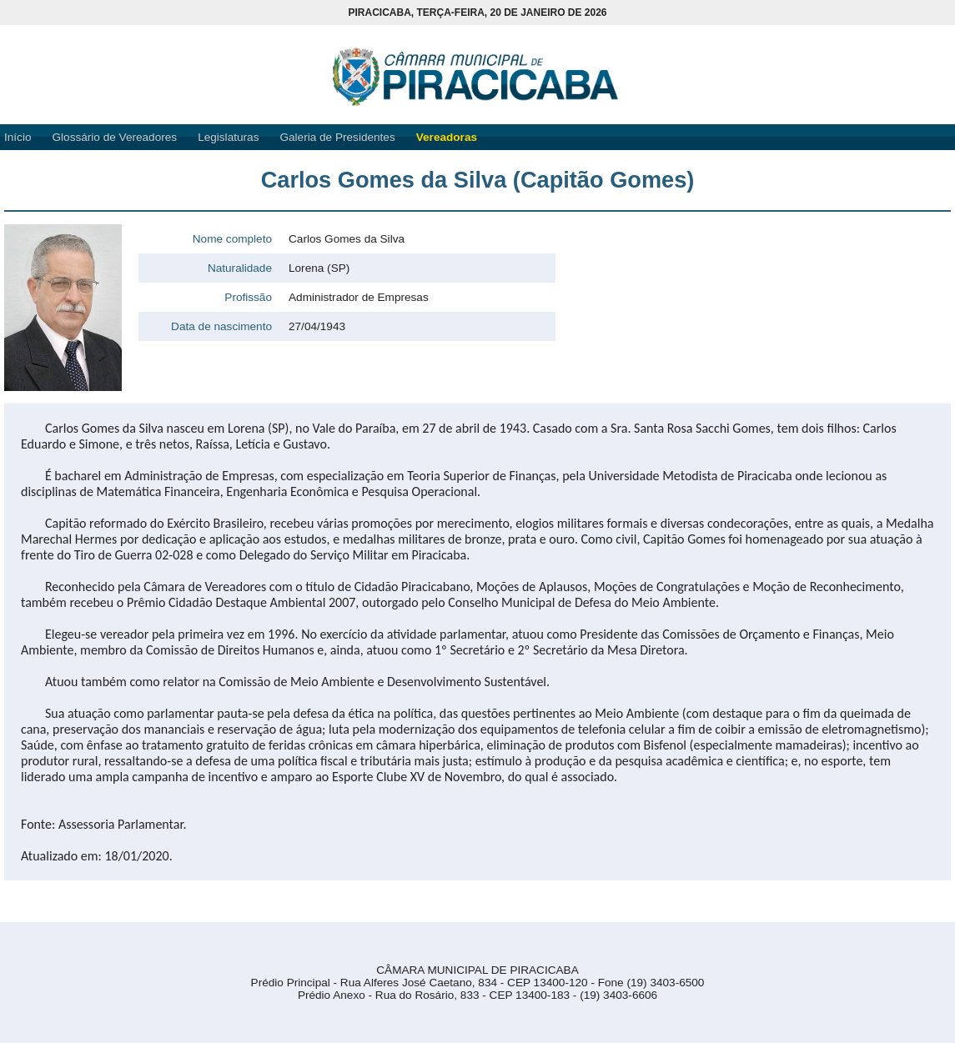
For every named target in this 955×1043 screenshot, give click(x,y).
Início (18, 137)
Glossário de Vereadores (115, 137)
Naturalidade (240, 268)
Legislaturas (228, 137)
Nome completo (232, 239)
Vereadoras (446, 137)
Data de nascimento (221, 326)
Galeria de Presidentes (337, 137)
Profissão (248, 297)
